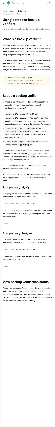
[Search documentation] (49, 3)
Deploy (12, 11)
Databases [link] (22, 11)
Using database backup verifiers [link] (15, 14)
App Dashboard (18, 3)
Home (5, 11)
